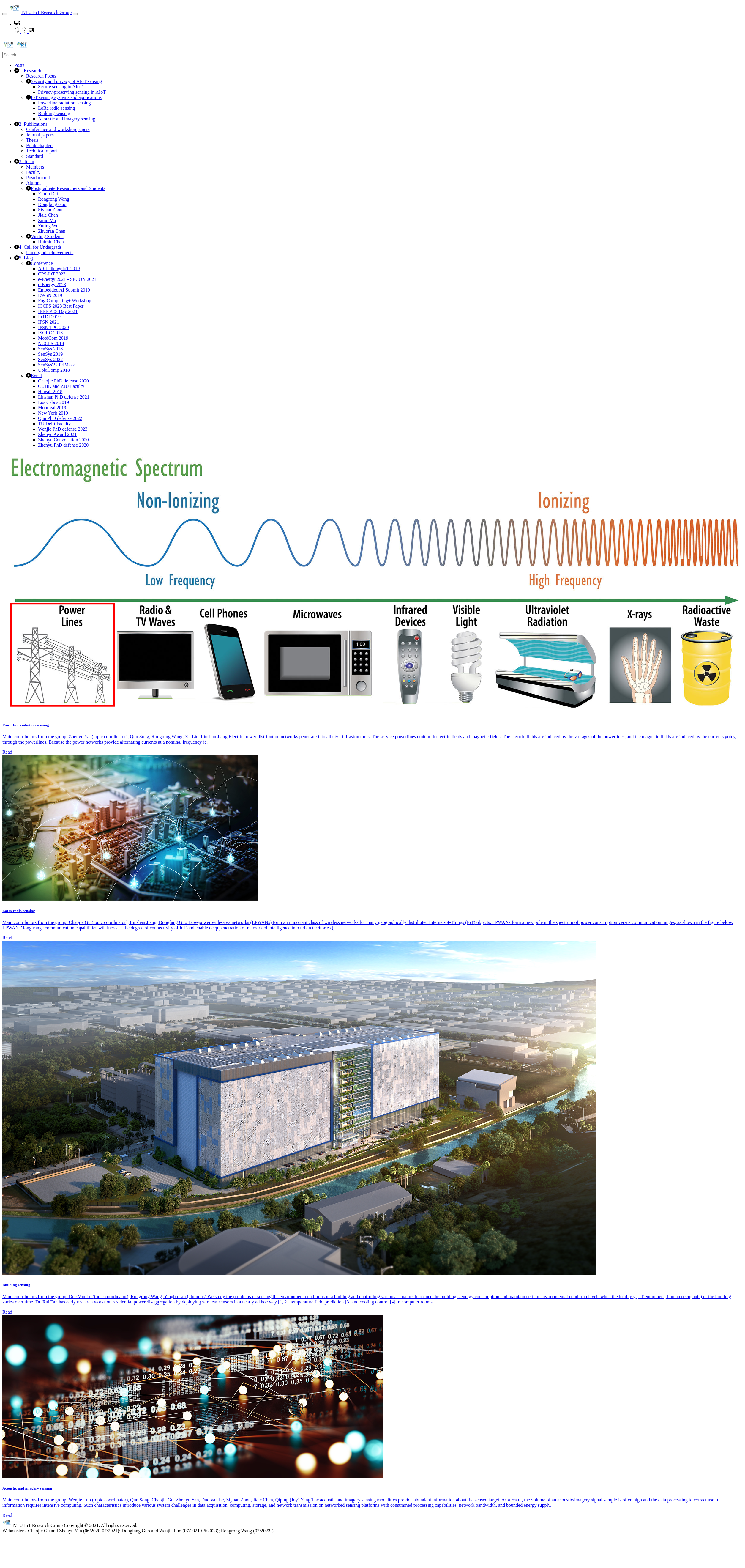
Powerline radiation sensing (64, 102)
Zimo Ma (47, 220)
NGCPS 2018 (51, 343)
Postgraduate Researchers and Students (68, 188)
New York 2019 (53, 412)
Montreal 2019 (52, 407)
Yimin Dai (48, 193)
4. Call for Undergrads (40, 247)
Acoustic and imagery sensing (66, 118)
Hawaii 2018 (50, 391)
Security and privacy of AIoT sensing (66, 81)
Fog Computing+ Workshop (64, 300)
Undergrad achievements (49, 252)
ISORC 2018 (50, 332)
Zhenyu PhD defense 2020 (63, 445)
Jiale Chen (48, 215)
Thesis (32, 140)
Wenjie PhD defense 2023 (62, 429)
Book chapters (39, 145)
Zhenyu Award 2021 (57, 434)
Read (7, 752)
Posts (19, 65)
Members (35, 166)
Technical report (41, 150)
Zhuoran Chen (51, 231)
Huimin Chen (51, 241)
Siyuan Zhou (50, 209)
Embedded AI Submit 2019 (64, 289)
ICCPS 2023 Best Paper (60, 305)
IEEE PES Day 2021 (58, 311)
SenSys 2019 (50, 354)
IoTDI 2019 (49, 316)
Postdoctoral (38, 177)
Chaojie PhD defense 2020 (63, 380)
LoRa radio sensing (56, 108)
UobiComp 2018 (54, 370)
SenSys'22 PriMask (56, 364)
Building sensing (54, 113)
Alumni (33, 182)
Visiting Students (47, 236)
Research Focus (41, 75)
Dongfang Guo (52, 204)
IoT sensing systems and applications (66, 97)
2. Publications (33, 124)
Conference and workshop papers (58, 129)
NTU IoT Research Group (40, 12)
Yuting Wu (48, 225)
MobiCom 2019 (53, 338)
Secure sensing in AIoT (60, 86)
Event (36, 375)
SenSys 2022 (50, 359)
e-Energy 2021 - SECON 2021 (67, 279)
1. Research (30, 70)
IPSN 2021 (48, 322)
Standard (34, 156)
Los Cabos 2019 (53, 402)
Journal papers (40, 134)
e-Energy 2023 (52, 284)
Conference (42, 263)
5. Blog (26, 257)
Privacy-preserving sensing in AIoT (72, 92)
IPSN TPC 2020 (53, 327)
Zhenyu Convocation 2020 (63, 439)
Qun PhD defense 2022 (60, 418)
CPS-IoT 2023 (52, 273)
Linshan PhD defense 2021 (63, 396)
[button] (17, 24)
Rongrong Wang (53, 198)
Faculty (33, 172)
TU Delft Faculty (54, 423)
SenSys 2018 (50, 348)
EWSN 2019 (50, 295)
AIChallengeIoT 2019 (59, 268)
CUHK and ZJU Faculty (61, 386)
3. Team (26, 161)
